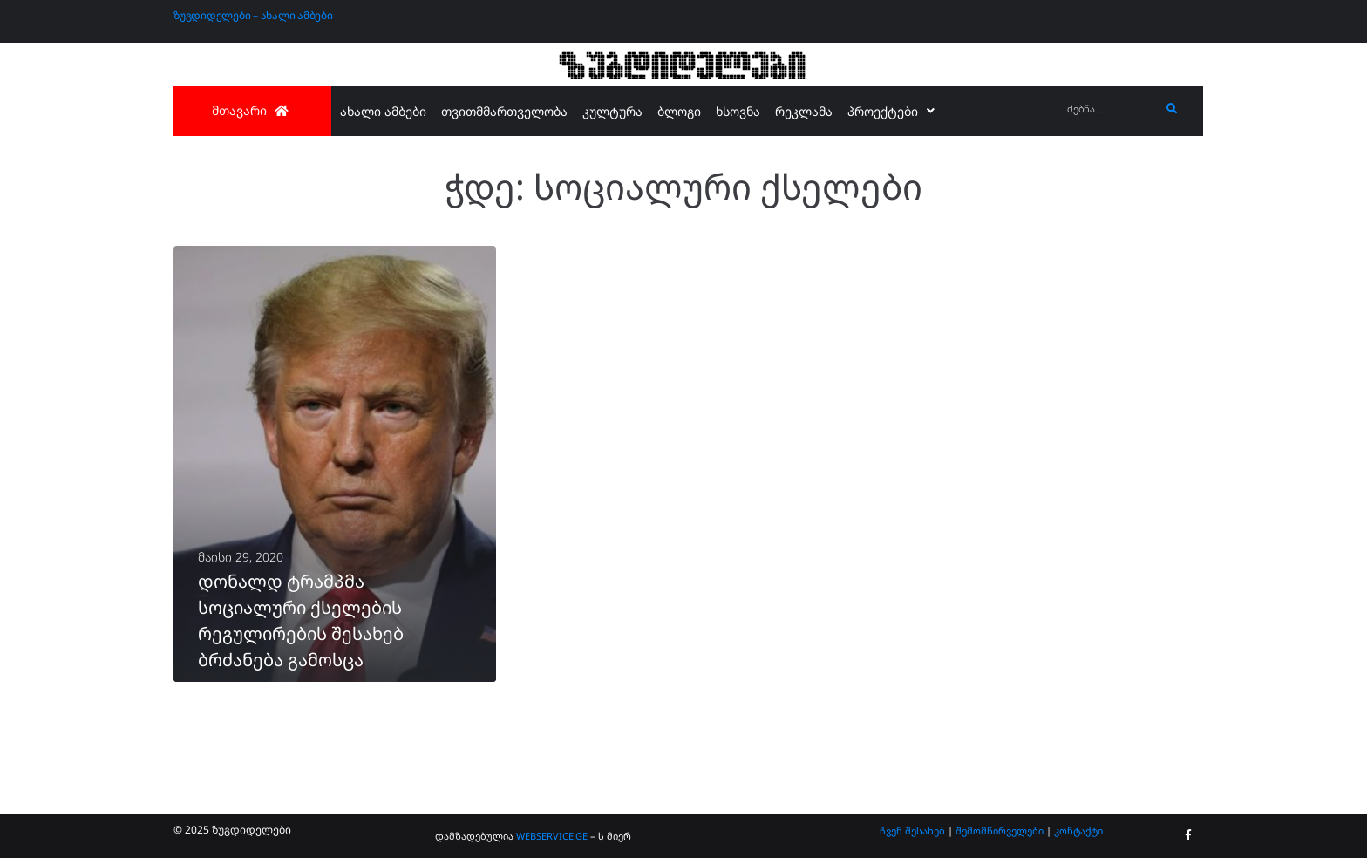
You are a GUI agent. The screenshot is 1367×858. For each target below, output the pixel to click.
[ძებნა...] (1109, 109)
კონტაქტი (1078, 830)
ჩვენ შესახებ (912, 830)
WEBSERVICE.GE (553, 835)
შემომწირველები (1000, 830)
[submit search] (1172, 109)
